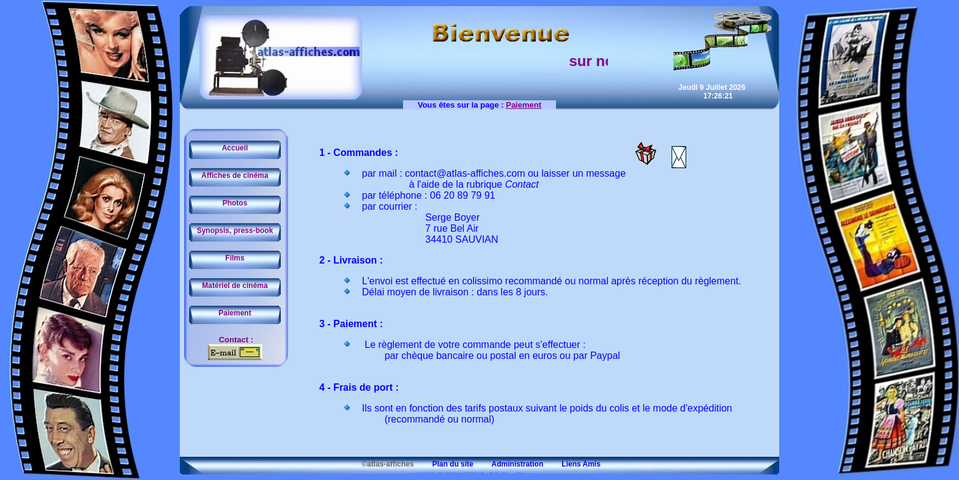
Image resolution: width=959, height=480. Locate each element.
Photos (235, 203)
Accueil (235, 148)
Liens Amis (573, 464)
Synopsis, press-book (235, 230)
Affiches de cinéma (234, 175)
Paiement (234, 313)
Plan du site (444, 464)
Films (234, 258)
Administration (509, 464)
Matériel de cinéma (234, 285)
